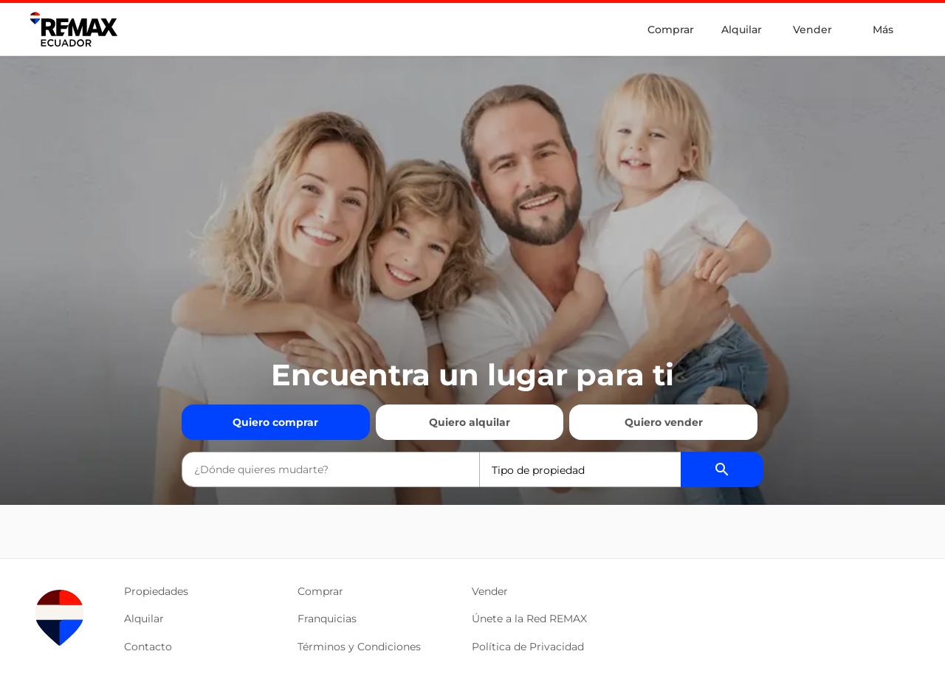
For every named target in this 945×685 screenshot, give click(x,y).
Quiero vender (664, 422)
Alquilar (741, 29)
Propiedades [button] (156, 591)
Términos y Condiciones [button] (359, 646)
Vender (812, 29)
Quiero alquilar (469, 422)
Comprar (670, 29)
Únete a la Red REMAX (529, 618)
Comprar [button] (320, 591)
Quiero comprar (275, 422)
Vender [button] (490, 591)
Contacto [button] (148, 646)
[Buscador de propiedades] (722, 469)
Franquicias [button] (327, 618)
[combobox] (330, 469)
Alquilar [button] (144, 618)
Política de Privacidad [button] (528, 646)
